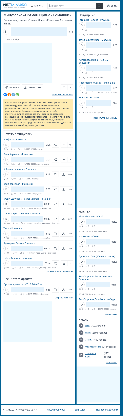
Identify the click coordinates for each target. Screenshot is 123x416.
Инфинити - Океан (89, 236)
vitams (88, 332)
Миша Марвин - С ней (91, 216)
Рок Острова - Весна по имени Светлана (95, 278)
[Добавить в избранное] (67, 87)
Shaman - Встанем (89, 97)
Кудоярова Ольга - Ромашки (19, 243)
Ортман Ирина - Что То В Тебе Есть (22, 284)
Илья (87, 325)
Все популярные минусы (105, 118)
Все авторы (111, 362)
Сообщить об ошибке (62, 94)
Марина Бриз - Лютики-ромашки (21, 213)
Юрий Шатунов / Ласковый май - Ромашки (27, 198)
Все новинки (111, 314)
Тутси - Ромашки (12, 228)
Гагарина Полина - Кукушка (94, 19)
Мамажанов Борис (90, 355)
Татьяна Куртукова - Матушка (95, 39)
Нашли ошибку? (56, 409)
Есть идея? (80, 409)
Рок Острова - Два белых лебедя (97, 299)
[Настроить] (11, 87)
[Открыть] (67, 144)
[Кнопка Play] (6, 31)
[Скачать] (32, 87)
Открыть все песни (64, 297)
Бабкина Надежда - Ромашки (19, 169)
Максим (88, 339)
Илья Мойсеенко (93, 346)
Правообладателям (107, 409)
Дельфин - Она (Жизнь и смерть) (97, 256)
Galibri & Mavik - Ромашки (17, 258)
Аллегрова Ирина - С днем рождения (93, 61)
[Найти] (99, 6)
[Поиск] (71, 6)
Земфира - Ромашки (14, 139)
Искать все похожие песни (60, 271)
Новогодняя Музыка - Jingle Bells (97, 82)
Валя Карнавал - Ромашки (18, 154)
